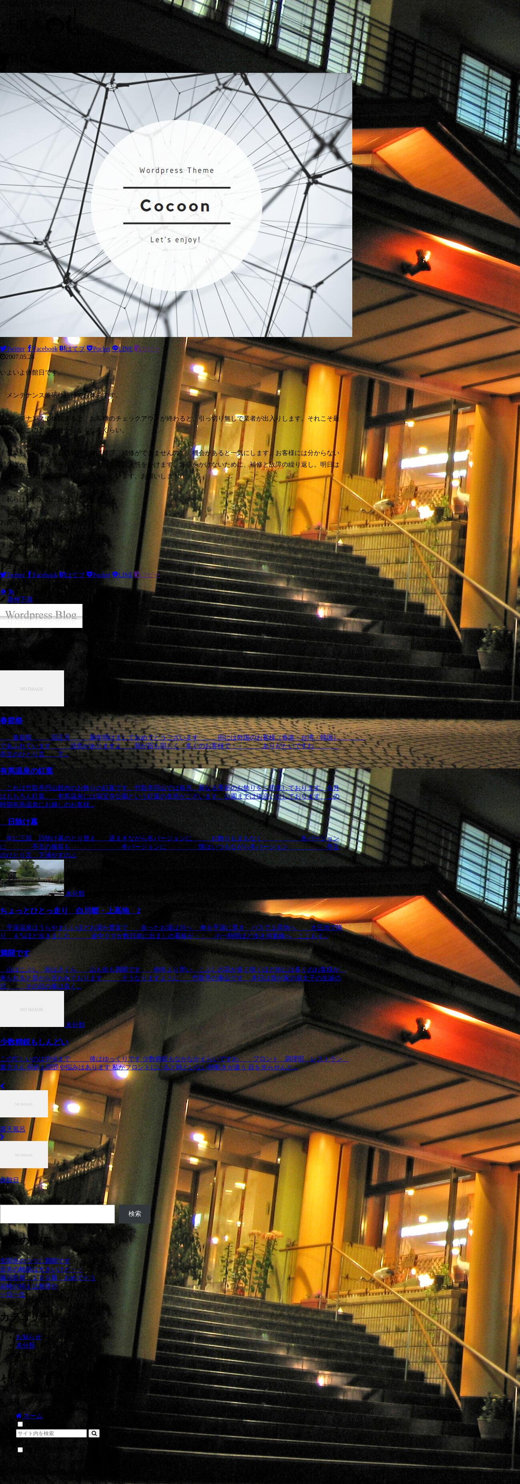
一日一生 (13, 1294)
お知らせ (29, 1337)
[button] (94, 1433)
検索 (6, 1200)
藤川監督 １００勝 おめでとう (48, 1277)
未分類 (25, 1345)
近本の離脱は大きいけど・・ (41, 1269)
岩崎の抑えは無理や (29, 1286)
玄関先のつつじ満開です (35, 1260)
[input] (51, 1433)
